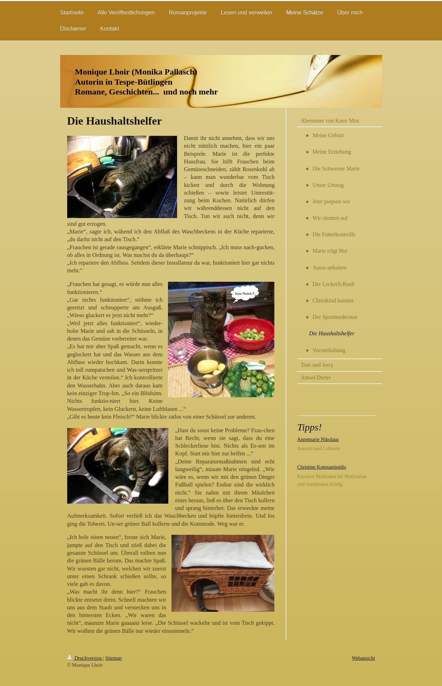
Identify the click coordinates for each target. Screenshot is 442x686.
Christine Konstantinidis (321, 467)
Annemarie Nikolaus (318, 439)
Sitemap (113, 658)
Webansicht (363, 658)
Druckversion (85, 658)
